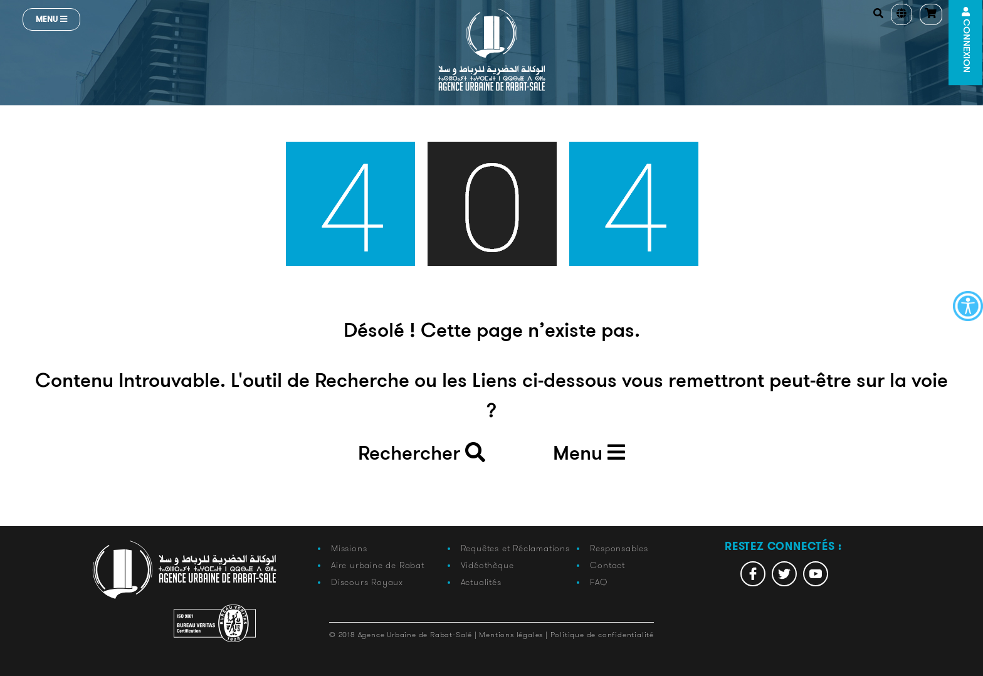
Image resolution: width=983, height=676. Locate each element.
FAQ (598, 582)
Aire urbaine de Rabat (377, 565)
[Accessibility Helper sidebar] (968, 306)
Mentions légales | (514, 634)
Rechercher (421, 453)
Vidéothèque (487, 565)
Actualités (481, 582)
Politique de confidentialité (602, 634)
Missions (349, 548)
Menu (51, 19)
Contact (607, 565)
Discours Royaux (367, 582)
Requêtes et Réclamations (515, 548)
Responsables (619, 548)
